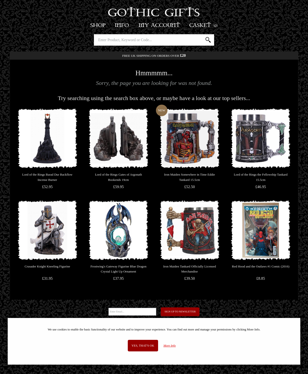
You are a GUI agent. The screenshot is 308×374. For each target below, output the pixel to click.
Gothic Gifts (154, 13)
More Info (169, 345)
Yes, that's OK (143, 345)
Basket (204, 25)
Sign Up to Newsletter (180, 311)
